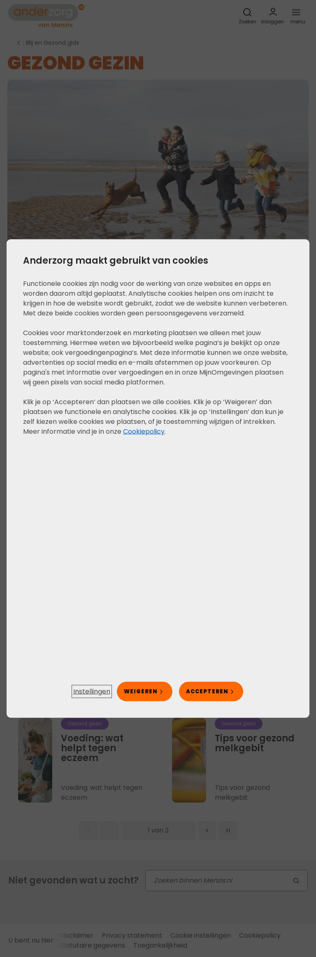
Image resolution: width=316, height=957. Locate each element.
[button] (91, 692)
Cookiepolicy (144, 431)
